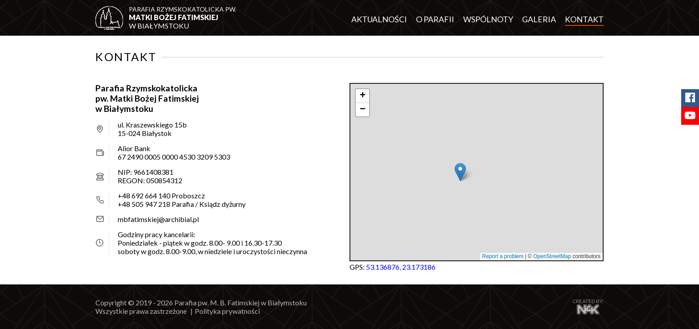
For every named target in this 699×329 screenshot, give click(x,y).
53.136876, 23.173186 (401, 267)
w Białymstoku (183, 17)
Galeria (539, 19)
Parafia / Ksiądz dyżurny (182, 204)
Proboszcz (161, 195)
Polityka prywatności (227, 311)
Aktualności (379, 19)
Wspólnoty (488, 19)
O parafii (435, 19)
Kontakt (584, 19)
